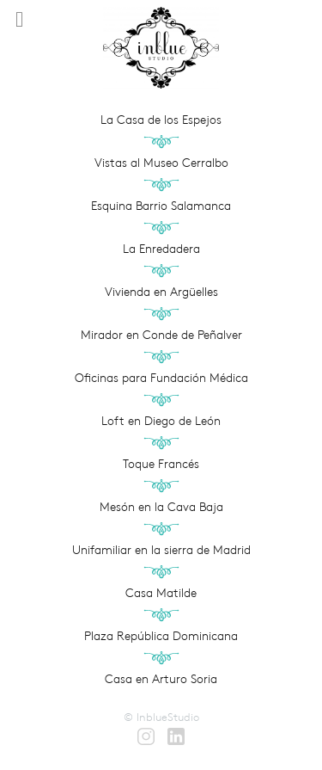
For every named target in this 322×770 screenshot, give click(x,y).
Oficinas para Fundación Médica (161, 378)
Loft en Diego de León (161, 421)
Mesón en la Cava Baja (161, 507)
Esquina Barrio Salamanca (161, 206)
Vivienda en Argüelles (161, 292)
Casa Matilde (161, 593)
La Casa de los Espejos (161, 119)
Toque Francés (161, 464)
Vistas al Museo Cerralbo (161, 162)
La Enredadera (161, 249)
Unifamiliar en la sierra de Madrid (161, 550)
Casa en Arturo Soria (161, 679)
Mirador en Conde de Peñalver (161, 335)
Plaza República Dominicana (161, 636)
